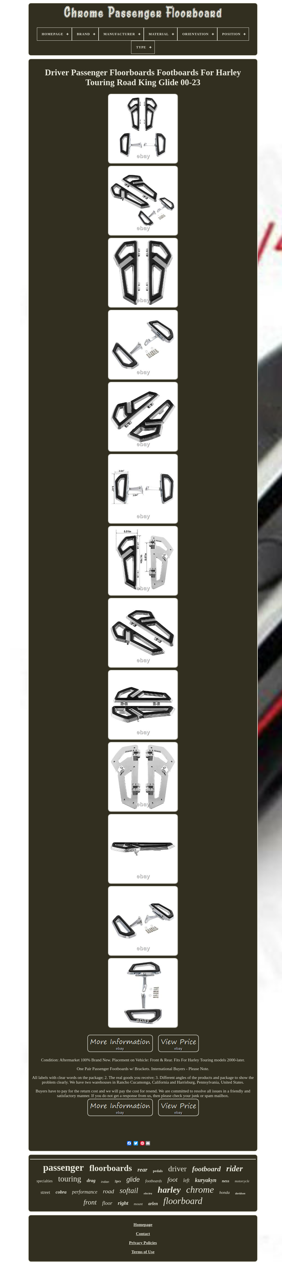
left (186, 1180)
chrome (200, 1189)
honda (224, 1192)
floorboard (182, 1201)
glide (133, 1179)
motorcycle (242, 1181)
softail (129, 1190)
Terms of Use (142, 1252)
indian (105, 1181)
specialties (45, 1181)
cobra (61, 1192)
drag (91, 1180)
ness (225, 1181)
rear (142, 1169)
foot (172, 1179)
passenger (63, 1167)
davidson (240, 1193)
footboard (206, 1169)
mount (138, 1204)
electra (148, 1193)
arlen (153, 1203)
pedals (157, 1171)
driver (177, 1168)
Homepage (143, 1224)
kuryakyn (205, 1180)
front (90, 1202)
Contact (143, 1233)
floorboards (110, 1168)
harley (169, 1190)
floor (107, 1203)
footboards (153, 1181)
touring (69, 1178)
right (123, 1203)
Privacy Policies (143, 1243)
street (45, 1192)
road (108, 1191)
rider (234, 1168)
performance (84, 1192)
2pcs (118, 1181)
